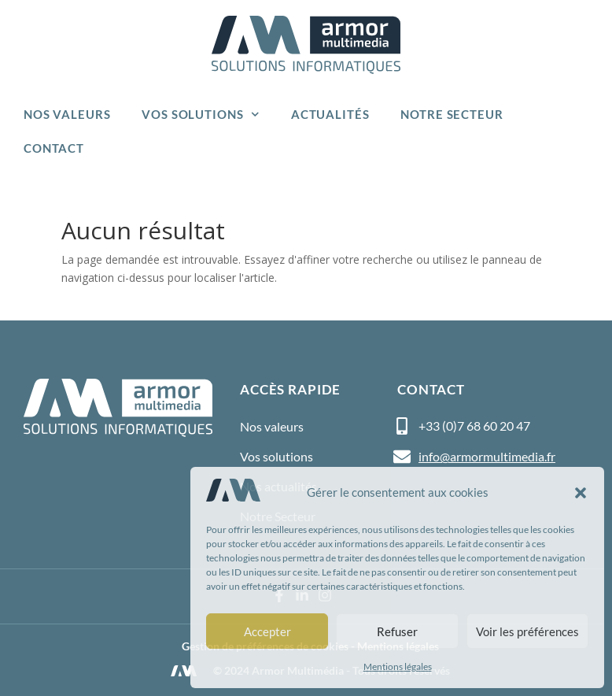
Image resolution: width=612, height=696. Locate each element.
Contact (54, 148)
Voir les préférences (527, 631)
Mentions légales (397, 666)
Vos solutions (201, 114)
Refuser (397, 631)
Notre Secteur (451, 114)
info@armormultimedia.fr (486, 456)
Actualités (330, 114)
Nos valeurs (67, 114)
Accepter (267, 631)
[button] (580, 493)
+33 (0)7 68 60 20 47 (474, 425)
